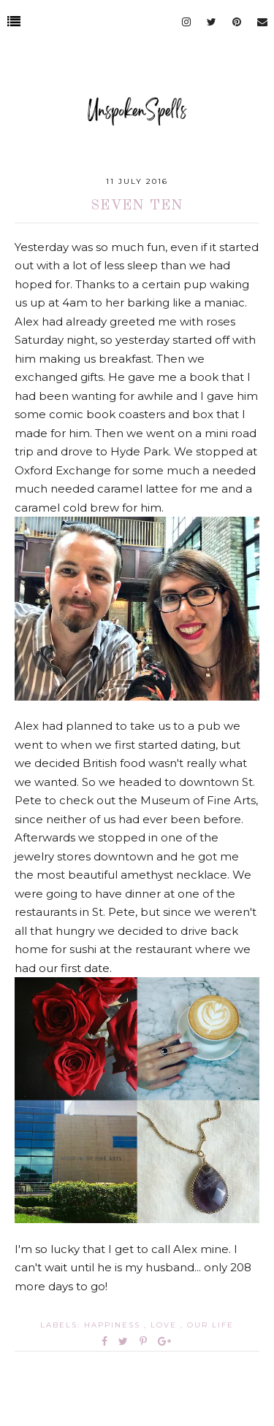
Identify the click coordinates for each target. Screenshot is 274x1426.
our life (210, 1325)
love (165, 1325)
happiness (114, 1325)
